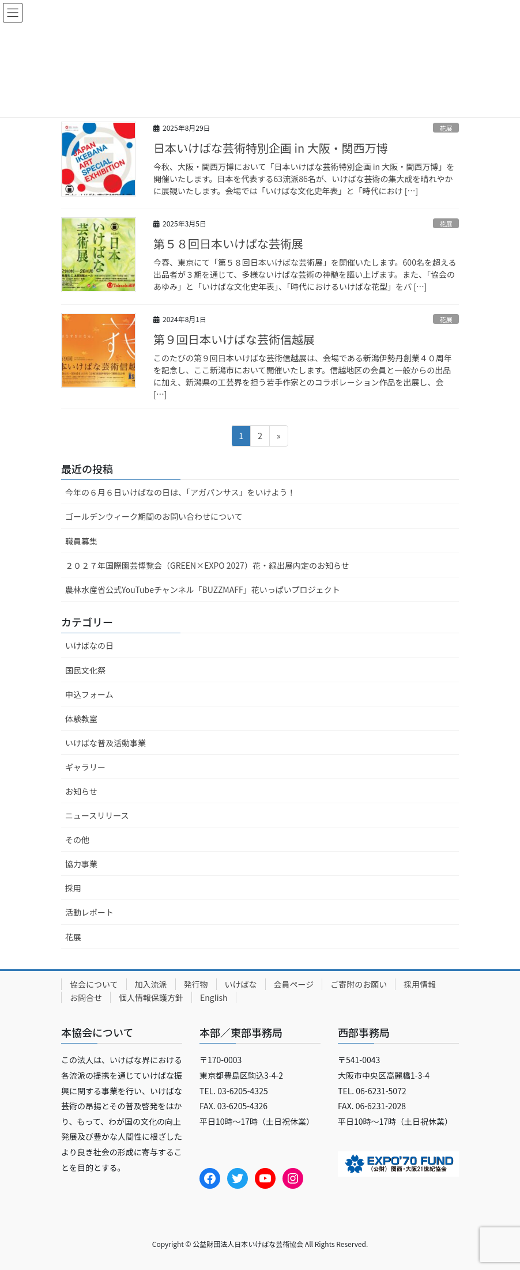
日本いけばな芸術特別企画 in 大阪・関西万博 (270, 147)
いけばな (241, 984)
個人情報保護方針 (151, 997)
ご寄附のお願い (358, 984)
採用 (73, 888)
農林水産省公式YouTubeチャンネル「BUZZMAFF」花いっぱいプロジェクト (202, 589)
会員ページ (294, 984)
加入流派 (151, 984)
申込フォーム (89, 694)
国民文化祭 (85, 670)
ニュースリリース (97, 815)
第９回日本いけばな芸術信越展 (234, 339)
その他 (77, 839)
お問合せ (86, 997)
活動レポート (89, 912)
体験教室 (81, 718)
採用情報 (420, 984)
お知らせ (81, 791)
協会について (94, 984)
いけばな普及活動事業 (105, 743)
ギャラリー (85, 767)
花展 (445, 128)
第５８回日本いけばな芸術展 (228, 243)
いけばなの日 (89, 645)
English (214, 997)
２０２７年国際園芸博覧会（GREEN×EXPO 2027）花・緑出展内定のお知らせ (207, 565)
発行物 (196, 984)
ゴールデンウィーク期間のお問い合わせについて (154, 516)
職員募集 (81, 541)
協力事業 (81, 864)
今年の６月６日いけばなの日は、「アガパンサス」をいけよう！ (180, 492)
